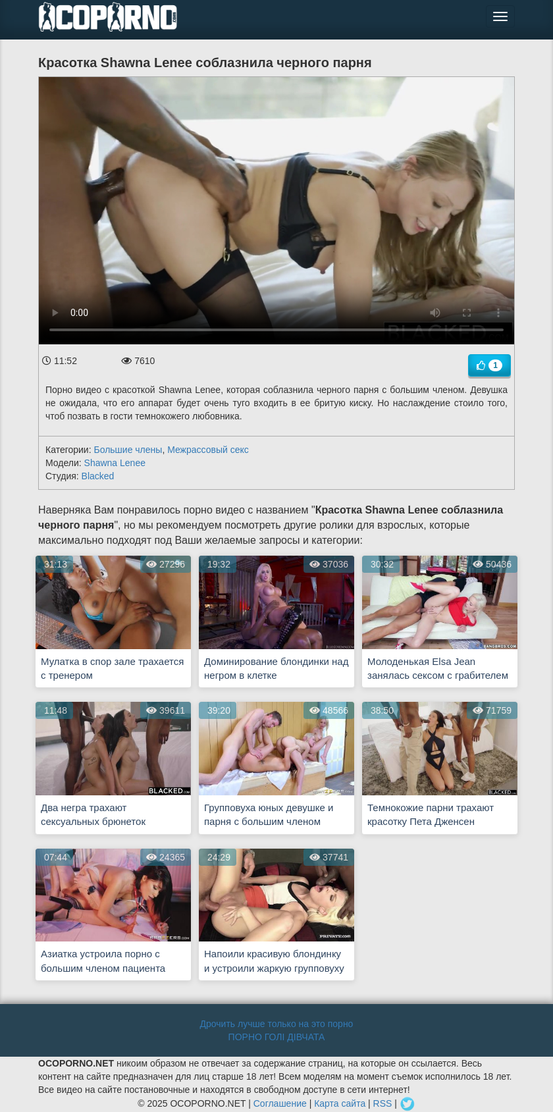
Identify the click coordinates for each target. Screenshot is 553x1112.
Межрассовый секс (208, 449)
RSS (382, 1103)
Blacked (98, 476)
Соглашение (280, 1103)
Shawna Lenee (114, 463)
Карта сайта (339, 1103)
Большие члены (127, 449)
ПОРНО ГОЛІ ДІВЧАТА (276, 1037)
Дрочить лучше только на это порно (277, 1024)
